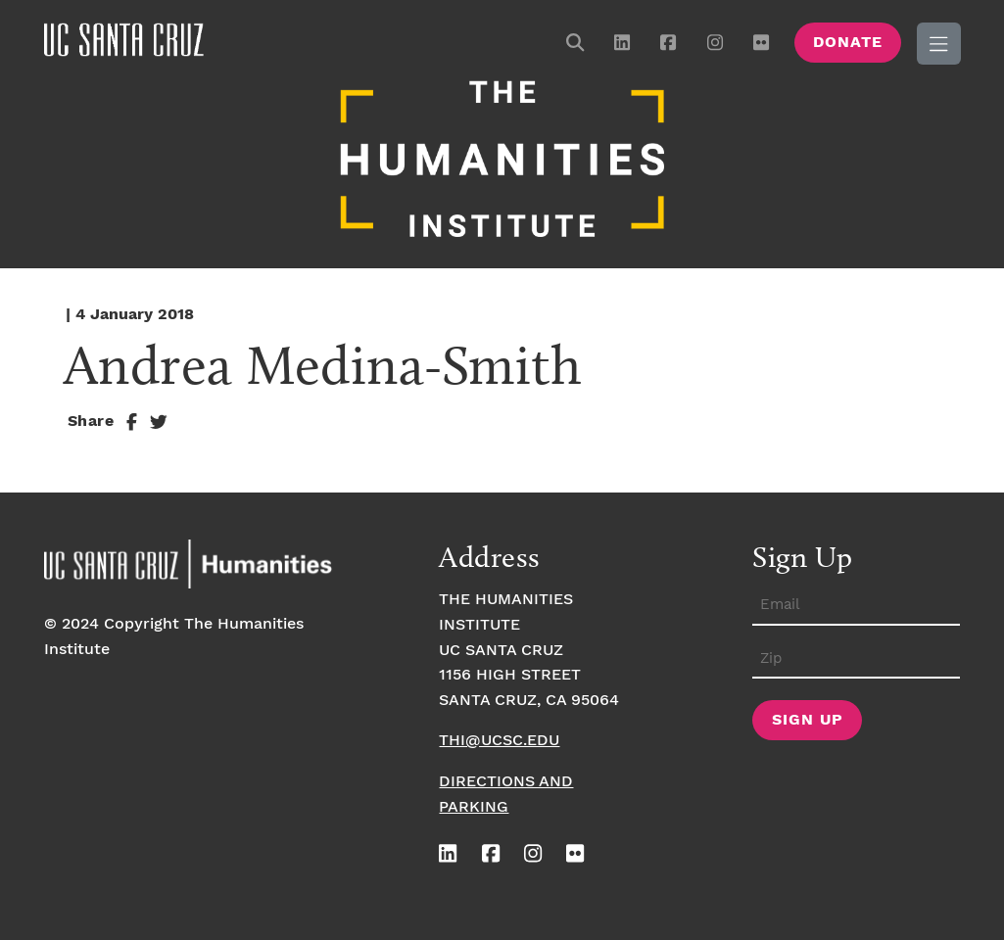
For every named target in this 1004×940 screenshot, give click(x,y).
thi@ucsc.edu (499, 740)
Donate (848, 42)
